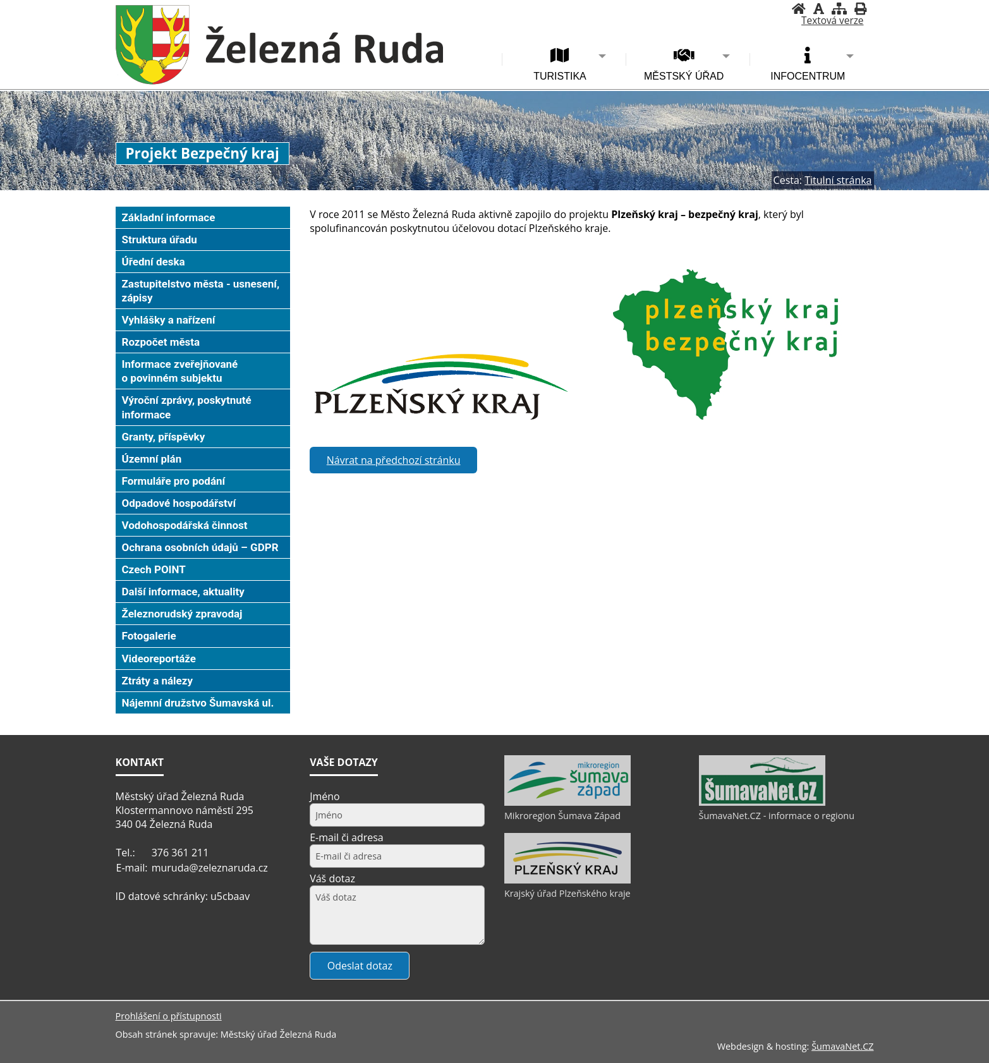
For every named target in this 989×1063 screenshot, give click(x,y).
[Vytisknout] (860, 9)
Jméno (325, 796)
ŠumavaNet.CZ (842, 1046)
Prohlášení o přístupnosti (169, 1016)
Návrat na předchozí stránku (394, 460)
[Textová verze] (832, 21)
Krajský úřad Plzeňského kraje (567, 893)
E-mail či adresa (347, 837)
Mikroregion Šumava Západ (562, 816)
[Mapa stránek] (839, 9)
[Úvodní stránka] (799, 9)
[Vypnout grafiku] (818, 9)
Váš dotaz (332, 878)
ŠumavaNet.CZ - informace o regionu (776, 816)
